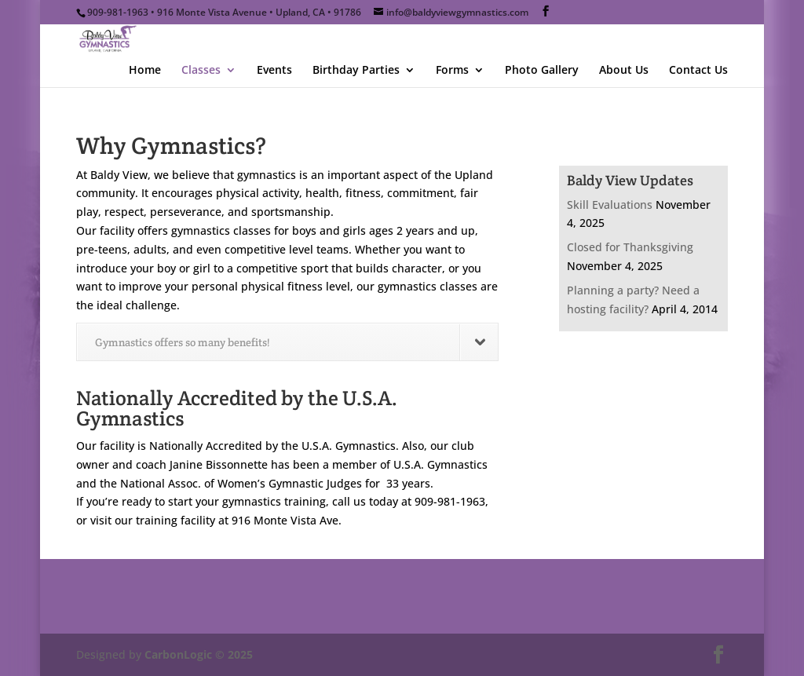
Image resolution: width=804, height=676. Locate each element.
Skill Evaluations (609, 204)
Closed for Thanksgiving (630, 246)
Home (145, 70)
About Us (624, 70)
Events (274, 70)
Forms (452, 70)
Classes (201, 70)
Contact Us (698, 70)
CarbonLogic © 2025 (198, 654)
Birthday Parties (356, 70)
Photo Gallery (542, 70)
